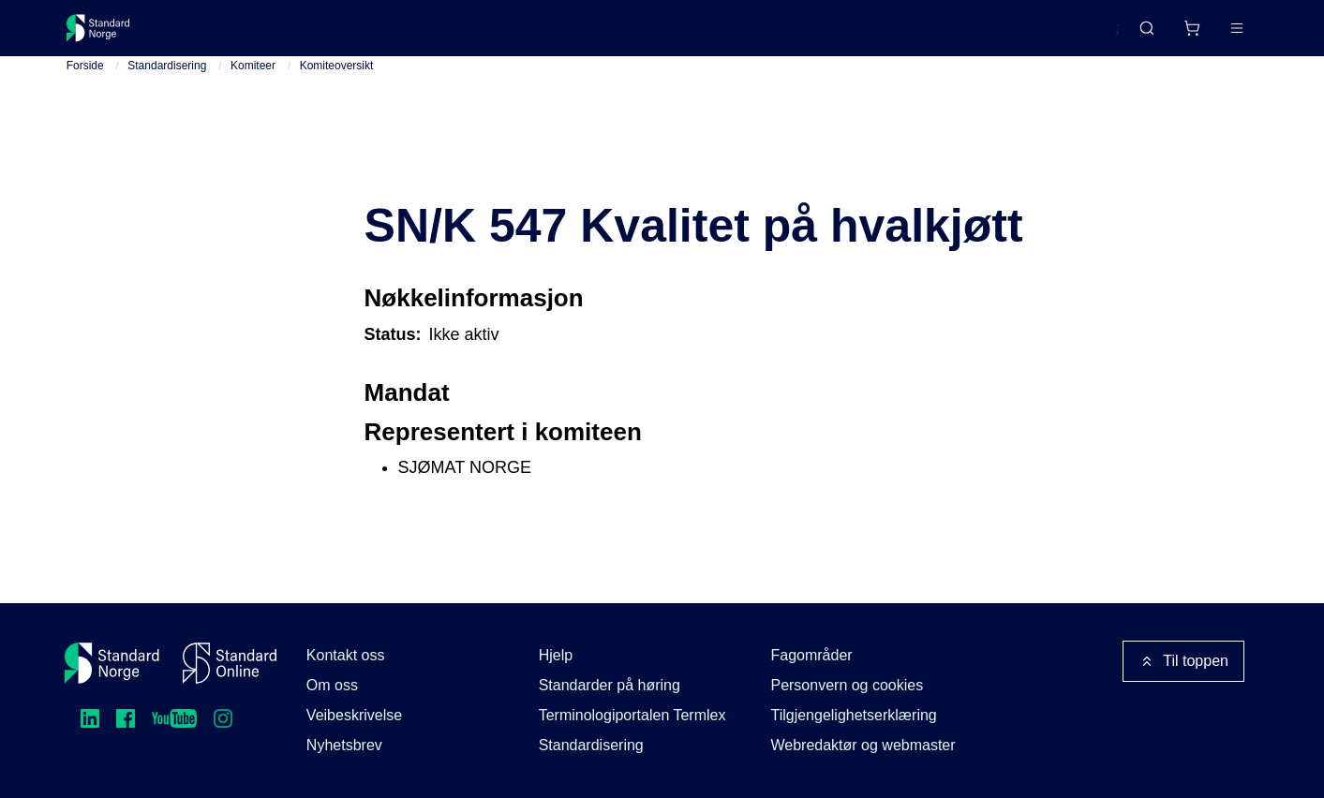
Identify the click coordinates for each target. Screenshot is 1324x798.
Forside (85, 94)
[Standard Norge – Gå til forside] (110, 35)
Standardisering (166, 94)
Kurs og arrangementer (499, 35)
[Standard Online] (229, 663)
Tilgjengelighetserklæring (853, 715)
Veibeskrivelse (354, 715)
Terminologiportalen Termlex (632, 715)
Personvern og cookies (846, 685)
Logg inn (1213, 35)
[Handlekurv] (1136, 35)
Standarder (224, 35)
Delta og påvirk (341, 35)
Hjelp (556, 655)
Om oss (332, 685)
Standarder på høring (609, 685)
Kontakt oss (345, 655)
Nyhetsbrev (344, 745)
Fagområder (811, 655)
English (1058, 36)
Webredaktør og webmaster (862, 745)
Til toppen (1183, 661)
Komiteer (253, 94)
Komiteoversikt (337, 94)
